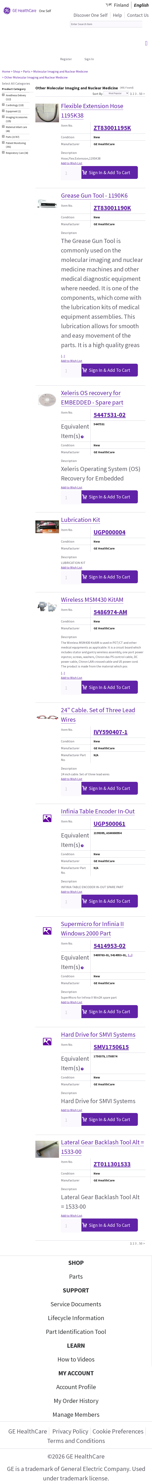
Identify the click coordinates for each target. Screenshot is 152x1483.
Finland (121, 5)
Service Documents (76, 1304)
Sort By (97, 94)
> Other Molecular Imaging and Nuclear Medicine (35, 77)
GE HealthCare (27, 1431)
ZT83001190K (112, 208)
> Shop (15, 71)
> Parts (25, 71)
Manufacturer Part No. (73, 757)
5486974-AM (110, 612)
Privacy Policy (69, 1431)
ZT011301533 (112, 1164)
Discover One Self (91, 15)
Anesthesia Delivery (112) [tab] (16, 97)
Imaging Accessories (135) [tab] (16, 119)
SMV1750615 (111, 1047)
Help (117, 15)
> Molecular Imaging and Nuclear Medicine (59, 71)
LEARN (76, 1345)
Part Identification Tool (76, 1332)
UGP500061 (109, 824)
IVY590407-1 (111, 732)
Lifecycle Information (76, 1318)
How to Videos (76, 1359)
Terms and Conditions (76, 1441)
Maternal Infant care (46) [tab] (16, 129)
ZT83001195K (112, 128)
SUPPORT (76, 1290)
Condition (67, 137)
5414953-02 (110, 946)
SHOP (76, 1263)
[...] (63, 356)
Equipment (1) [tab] (13, 111)
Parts (76, 1276)
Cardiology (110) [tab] (15, 105)
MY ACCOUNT (76, 1373)
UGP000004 (109, 532)
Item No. (67, 125)
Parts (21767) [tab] (12, 137)
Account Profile (76, 1387)
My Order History (76, 1401)
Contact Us (138, 15)
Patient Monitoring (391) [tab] (16, 145)
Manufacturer (70, 144)
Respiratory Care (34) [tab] (17, 153)
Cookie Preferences (118, 1431)
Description (69, 153)
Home (6, 71)
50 (140, 93)
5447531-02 (110, 415)
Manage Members (76, 1415)
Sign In (89, 59)
